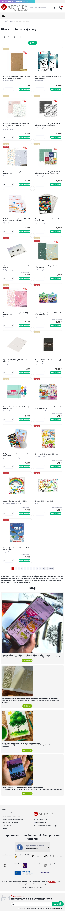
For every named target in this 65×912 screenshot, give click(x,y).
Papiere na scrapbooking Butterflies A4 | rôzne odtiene (48, 267)
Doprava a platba (8, 813)
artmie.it (50, 884)
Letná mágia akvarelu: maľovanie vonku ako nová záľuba (21, 743)
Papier (11, 21)
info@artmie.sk (41, 823)
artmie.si (37, 882)
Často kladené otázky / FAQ (11, 816)
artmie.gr (43, 884)
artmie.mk (30, 884)
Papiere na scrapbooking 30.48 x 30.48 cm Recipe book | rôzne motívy (47, 125)
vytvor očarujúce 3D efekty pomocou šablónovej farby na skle (22, 788)
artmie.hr (24, 882)
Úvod (5, 21)
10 (40, 569)
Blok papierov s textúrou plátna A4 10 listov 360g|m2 (15, 455)
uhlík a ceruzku (21, 576)
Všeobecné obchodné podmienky (13, 820)
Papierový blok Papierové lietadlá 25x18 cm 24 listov (16, 549)
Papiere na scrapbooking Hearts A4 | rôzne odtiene (15, 314)
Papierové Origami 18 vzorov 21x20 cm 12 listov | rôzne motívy (48, 314)
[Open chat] (60, 903)
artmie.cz (11, 882)
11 (43, 569)
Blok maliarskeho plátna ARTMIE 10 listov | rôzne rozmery (48, 77)
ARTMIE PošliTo (6, 826)
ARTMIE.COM (52, 882)
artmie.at (37, 884)
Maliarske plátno (7, 576)
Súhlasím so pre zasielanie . (42, 909)
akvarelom (13, 581)
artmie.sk (4, 882)
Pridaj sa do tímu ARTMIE (10, 823)
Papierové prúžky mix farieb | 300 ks (15, 501)
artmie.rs (31, 882)
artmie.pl (44, 882)
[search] (55, 8)
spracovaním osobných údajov (37, 909)
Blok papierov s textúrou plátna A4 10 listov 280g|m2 (47, 220)
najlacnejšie (6, 37)
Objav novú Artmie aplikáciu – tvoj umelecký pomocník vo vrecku (26, 655)
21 (46, 569)
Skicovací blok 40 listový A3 (44, 501)
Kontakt (4, 829)
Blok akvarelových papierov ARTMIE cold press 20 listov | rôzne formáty (16, 220)
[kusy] (8, 89)
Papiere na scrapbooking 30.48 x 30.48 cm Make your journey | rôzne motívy (47, 173)
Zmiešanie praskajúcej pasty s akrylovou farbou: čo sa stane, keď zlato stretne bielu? (30, 699)
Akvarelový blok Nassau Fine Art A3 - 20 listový (16, 267)
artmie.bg (23, 884)
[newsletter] (58, 905)
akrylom (24, 581)
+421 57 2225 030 (41, 820)
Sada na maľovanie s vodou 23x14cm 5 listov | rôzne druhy (48, 408)
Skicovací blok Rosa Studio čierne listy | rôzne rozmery (48, 361)
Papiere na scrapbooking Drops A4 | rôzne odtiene (15, 173)
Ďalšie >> (51, 569)
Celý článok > (27, 661)
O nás (4, 810)
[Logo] (14, 7)
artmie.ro (16, 884)
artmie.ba (60, 882)
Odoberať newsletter (37, 898)
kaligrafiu (52, 581)
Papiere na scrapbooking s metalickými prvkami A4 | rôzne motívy (16, 77)
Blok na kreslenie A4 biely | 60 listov (46, 454)
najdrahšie (16, 37)
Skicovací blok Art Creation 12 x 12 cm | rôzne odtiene (16, 408)
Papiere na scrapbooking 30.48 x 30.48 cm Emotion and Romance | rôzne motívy (16, 125)
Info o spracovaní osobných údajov (45, 826)
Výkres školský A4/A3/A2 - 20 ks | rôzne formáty (16, 361)
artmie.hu (18, 882)
